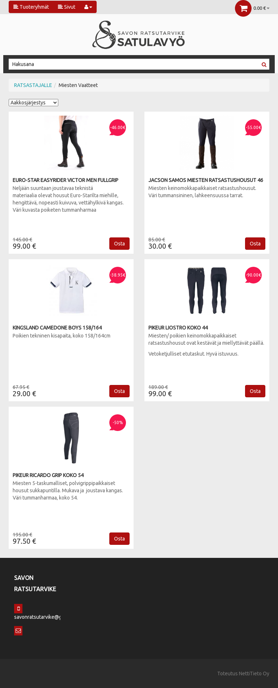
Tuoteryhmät (31, 7)
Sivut (66, 7)
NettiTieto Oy (254, 673)
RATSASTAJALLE (33, 85)
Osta (119, 243)
